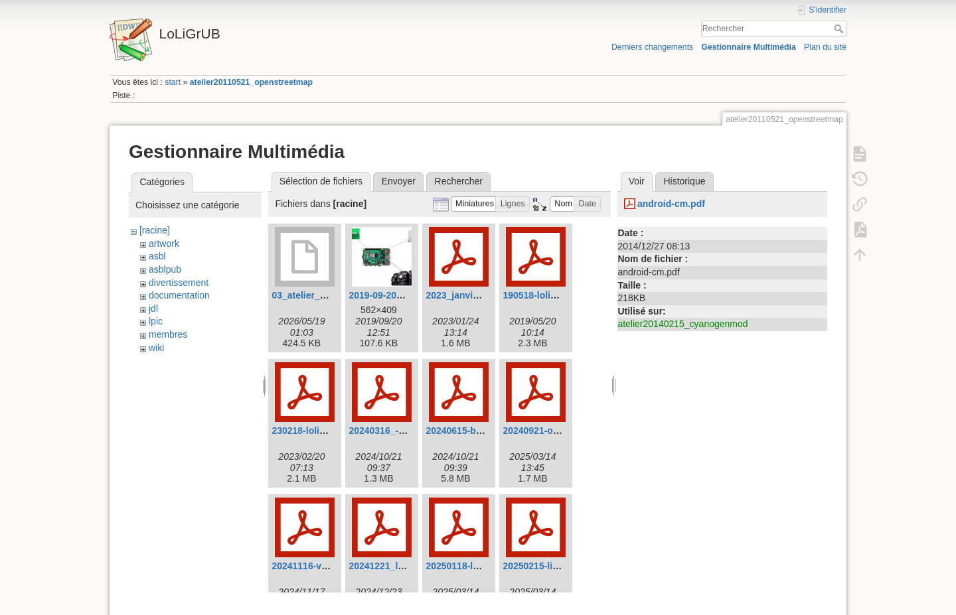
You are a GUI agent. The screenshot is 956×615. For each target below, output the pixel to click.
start (173, 82)
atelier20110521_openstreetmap (251, 82)
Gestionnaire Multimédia (748, 47)
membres (168, 334)
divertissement (178, 282)
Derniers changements (652, 47)
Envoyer (399, 181)
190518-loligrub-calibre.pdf (562, 295)
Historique (684, 181)
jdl (153, 308)
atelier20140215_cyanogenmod (682, 323)
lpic (156, 321)
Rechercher (840, 28)
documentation (179, 295)
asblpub (165, 269)
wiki (156, 347)
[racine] (154, 230)
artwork (164, 243)
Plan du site (825, 47)
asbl (157, 256)
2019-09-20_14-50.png (397, 295)
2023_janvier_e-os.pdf (474, 295)
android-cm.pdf (671, 203)
